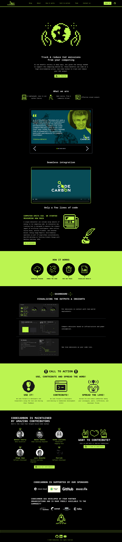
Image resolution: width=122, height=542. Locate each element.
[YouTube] (65, 536)
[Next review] (87, 148)
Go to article (30, 243)
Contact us (86, 3)
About (39, 3)
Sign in (107, 3)
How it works (50, 3)
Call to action (65, 3)
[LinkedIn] (61, 536)
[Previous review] (34, 148)
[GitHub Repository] (115, 3)
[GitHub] (57, 536)
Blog (30, 3)
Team (76, 3)
